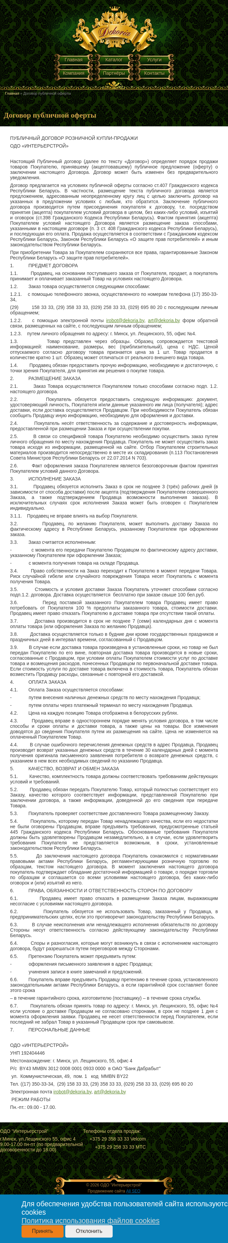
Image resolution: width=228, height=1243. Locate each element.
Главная (73, 59)
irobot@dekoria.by (125, 320)
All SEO (133, 1191)
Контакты (154, 73)
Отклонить (89, 1231)
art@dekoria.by (164, 320)
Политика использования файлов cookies (90, 1221)
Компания (73, 73)
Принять (42, 1231)
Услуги (154, 59)
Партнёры (114, 73)
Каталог (114, 59)
